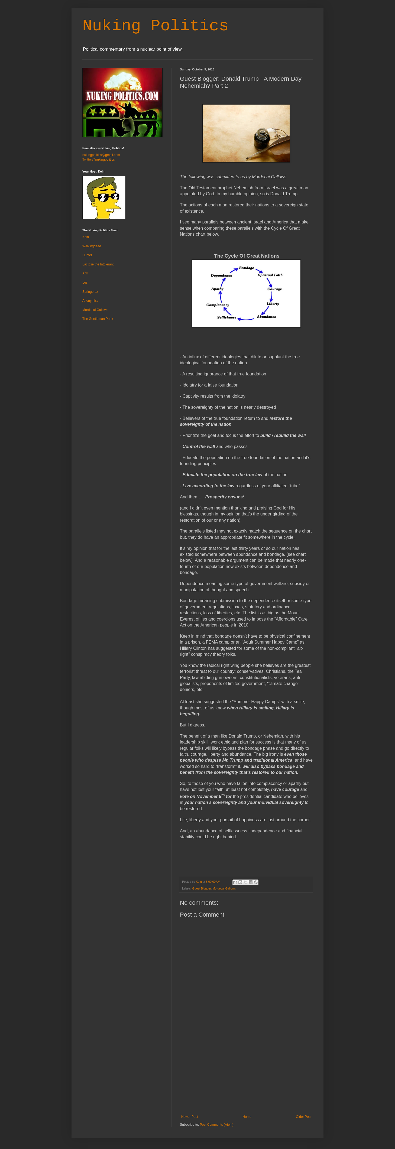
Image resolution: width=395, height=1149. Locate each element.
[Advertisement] (246, 1074)
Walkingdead (91, 246)
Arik (85, 273)
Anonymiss (90, 301)
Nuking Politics (155, 26)
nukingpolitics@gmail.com (101, 155)
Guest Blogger (201, 888)
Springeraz (90, 292)
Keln (85, 237)
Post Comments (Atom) (217, 1125)
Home (247, 1117)
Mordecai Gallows (224, 888)
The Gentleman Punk (97, 319)
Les (85, 282)
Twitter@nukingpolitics (98, 159)
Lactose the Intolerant (98, 264)
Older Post (303, 1117)
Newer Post (189, 1117)
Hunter (87, 255)
